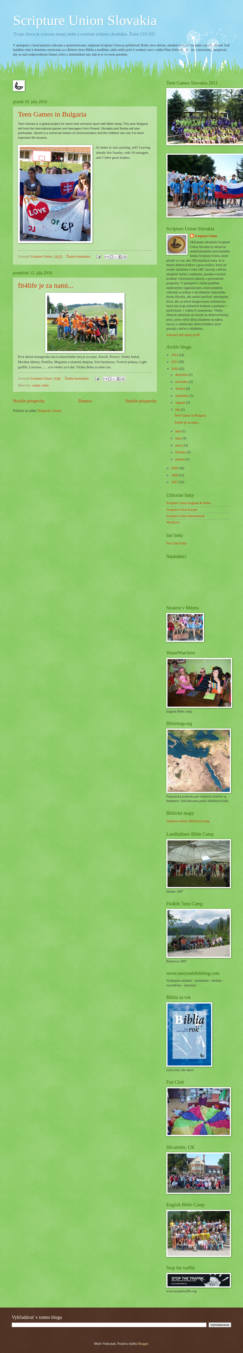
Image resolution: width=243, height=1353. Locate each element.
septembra (182, 395)
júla (178, 409)
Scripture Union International (185, 516)
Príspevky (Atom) (50, 411)
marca (179, 445)
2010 (175, 369)
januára (180, 459)
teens (45, 385)
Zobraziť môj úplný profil (183, 335)
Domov (85, 400)
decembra (182, 375)
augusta (180, 402)
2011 (175, 362)
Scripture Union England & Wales (188, 503)
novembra (182, 382)
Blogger (143, 1343)
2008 (175, 475)
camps (36, 385)
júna (178, 431)
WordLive (173, 522)
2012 (175, 355)
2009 (175, 468)
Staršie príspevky (141, 400)
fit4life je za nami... (45, 285)
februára (181, 452)
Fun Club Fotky (176, 543)
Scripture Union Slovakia (85, 20)
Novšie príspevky (29, 400)
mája (178, 438)
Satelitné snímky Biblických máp (188, 821)
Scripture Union (206, 236)
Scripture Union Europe (181, 509)
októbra (180, 388)
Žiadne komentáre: (79, 256)
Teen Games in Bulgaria (52, 114)
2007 (175, 482)
